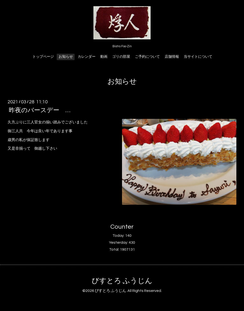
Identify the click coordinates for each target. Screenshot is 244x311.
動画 (103, 56)
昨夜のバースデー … (39, 110)
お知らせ (66, 56)
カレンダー (87, 56)
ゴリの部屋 (121, 56)
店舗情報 (172, 56)
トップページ (43, 56)
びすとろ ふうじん (122, 281)
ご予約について (147, 56)
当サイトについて (198, 56)
